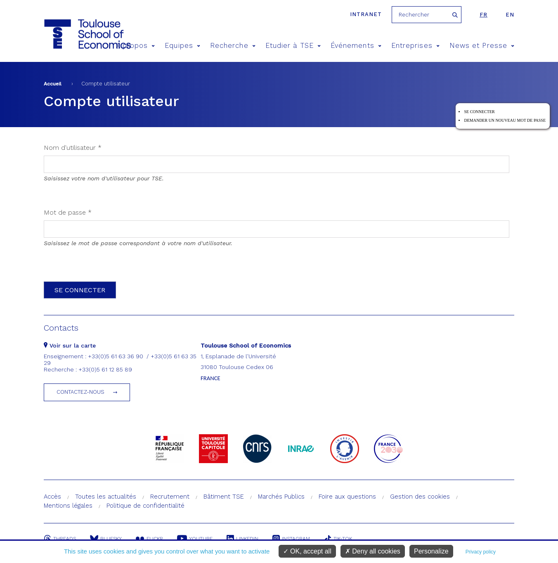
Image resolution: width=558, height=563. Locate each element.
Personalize (431, 551)
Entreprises (415, 46)
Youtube (195, 538)
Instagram (291, 538)
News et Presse (481, 46)
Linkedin (242, 538)
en (510, 15)
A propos (135, 46)
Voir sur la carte (70, 345)
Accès (52, 496)
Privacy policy (481, 552)
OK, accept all (307, 551)
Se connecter (479, 111)
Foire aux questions (347, 496)
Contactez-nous (80, 392)
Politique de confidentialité (145, 505)
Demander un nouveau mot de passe (505, 120)
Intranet (366, 14)
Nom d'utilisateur (73, 147)
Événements (356, 46)
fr (483, 15)
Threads (60, 538)
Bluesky (106, 538)
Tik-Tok (338, 538)
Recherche (232, 46)
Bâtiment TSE (223, 496)
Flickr (149, 539)
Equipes (182, 46)
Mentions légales (68, 505)
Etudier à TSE (293, 46)
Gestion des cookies (420, 496)
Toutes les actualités (105, 496)
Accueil (52, 84)
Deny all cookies (372, 551)
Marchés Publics (281, 496)
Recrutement (169, 496)
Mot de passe (68, 212)
